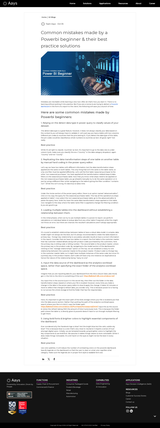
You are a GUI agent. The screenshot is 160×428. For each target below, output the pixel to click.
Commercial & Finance (45, 387)
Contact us (130, 402)
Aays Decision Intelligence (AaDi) (138, 384)
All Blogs (52, 17)
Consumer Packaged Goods (77, 384)
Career (152, 3)
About (138, 3)
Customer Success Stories (136, 396)
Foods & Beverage (73, 387)
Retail (68, 390)
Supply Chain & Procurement (47, 384)
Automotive (71, 396)
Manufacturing (72, 393)
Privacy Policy (105, 425)
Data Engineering (103, 384)
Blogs (128, 393)
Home (72, 3)
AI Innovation (101, 387)
